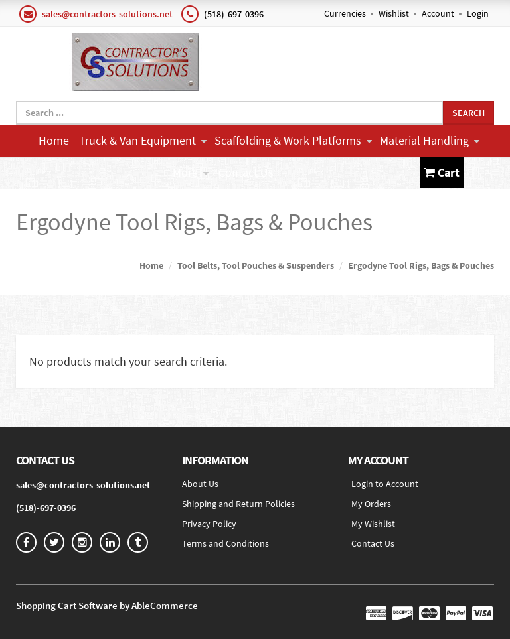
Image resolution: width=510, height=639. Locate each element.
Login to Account (384, 484)
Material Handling (429, 140)
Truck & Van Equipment (143, 140)
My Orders (371, 504)
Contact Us (246, 172)
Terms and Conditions (225, 543)
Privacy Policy (209, 524)
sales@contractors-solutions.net (107, 14)
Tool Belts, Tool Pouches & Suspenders (255, 265)
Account (438, 13)
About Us (200, 484)
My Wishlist (373, 524)
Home (54, 140)
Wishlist (394, 13)
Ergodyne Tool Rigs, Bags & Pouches (421, 265)
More (191, 172)
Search (468, 113)
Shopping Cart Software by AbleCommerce (107, 605)
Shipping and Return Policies (238, 504)
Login (478, 13)
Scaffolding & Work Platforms (293, 140)
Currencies (345, 13)
